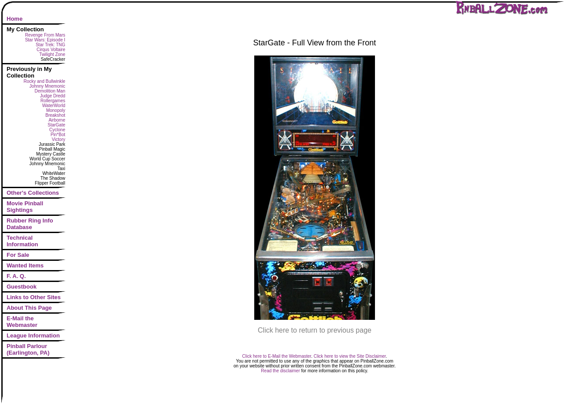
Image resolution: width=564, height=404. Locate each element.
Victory (58, 139)
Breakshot (55, 115)
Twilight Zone (52, 54)
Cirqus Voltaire (51, 49)
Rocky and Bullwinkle (45, 81)
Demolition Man (50, 91)
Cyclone (57, 129)
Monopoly (55, 110)
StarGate (56, 124)
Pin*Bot (58, 134)
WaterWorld (53, 105)
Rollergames (53, 100)
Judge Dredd (52, 95)
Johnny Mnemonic (47, 86)
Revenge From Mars (45, 35)
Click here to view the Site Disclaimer (350, 356)
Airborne (56, 120)
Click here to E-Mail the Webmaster (277, 356)
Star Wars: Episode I (45, 39)
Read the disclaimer (280, 370)
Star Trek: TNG (50, 44)
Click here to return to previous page (314, 330)
